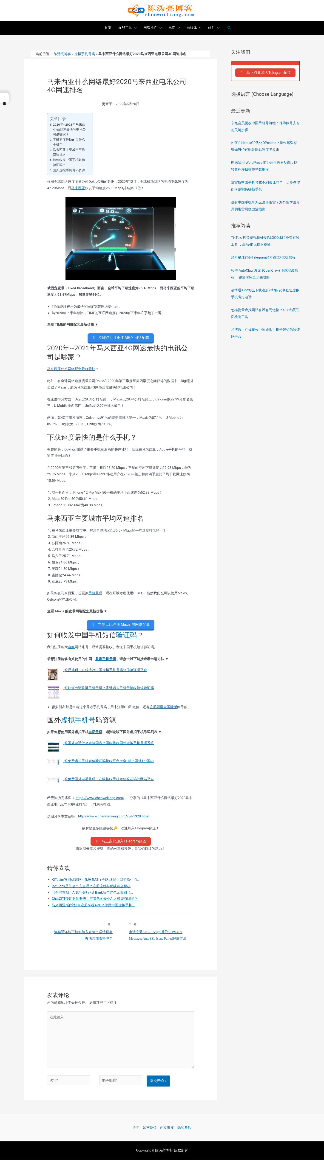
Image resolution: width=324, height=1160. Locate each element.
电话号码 (95, 732)
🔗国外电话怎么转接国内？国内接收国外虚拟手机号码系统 (108, 743)
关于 (136, 1128)
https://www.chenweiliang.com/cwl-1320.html (113, 816)
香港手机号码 (105, 659)
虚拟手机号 (78, 720)
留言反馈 (150, 1128)
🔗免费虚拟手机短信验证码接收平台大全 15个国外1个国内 (108, 761)
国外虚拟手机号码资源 (69, 170)
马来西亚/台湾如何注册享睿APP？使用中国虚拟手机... (93, 905)
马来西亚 (78, 188)
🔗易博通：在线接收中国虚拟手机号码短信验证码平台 (105, 670)
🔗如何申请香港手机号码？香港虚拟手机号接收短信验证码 (108, 688)
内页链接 (167, 1128)
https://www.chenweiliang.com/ (100, 798)
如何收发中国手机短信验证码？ (69, 162)
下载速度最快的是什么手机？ (69, 142)
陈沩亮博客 (62, 54)
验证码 (126, 635)
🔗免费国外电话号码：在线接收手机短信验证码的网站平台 (108, 779)
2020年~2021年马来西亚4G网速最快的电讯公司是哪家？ (69, 129)
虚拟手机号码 (84, 54)
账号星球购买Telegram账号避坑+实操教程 (263, 258)
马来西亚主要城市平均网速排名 (69, 152)
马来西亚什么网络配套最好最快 (71, 369)
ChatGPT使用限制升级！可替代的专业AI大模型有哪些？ (95, 899)
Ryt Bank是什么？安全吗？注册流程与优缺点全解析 (91, 886)
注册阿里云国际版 (163, 707)
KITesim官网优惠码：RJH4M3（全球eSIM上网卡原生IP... (95, 880)
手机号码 (95, 593)
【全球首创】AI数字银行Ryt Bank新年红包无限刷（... (92, 893)
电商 (71, 647)
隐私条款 (184, 1128)
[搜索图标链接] (229, 28)
